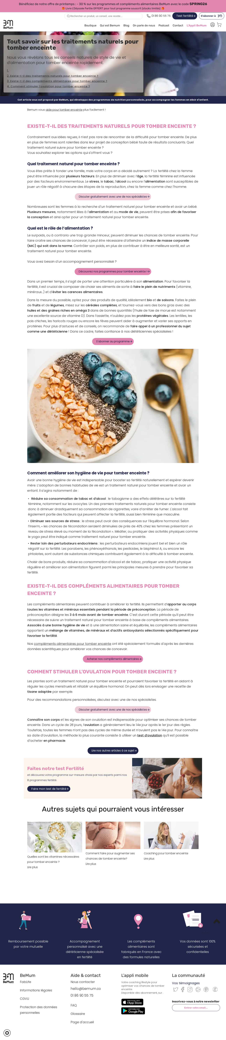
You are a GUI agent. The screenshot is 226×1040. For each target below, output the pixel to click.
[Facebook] (182, 991)
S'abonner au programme (113, 341)
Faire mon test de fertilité (48, 789)
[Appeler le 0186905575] (159, 16)
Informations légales (36, 990)
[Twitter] (175, 991)
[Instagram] (189, 991)
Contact (178, 25)
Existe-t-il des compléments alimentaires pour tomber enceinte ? (58, 81)
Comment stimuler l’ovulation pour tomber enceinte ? (50, 86)
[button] (7, 1033)
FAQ (74, 1005)
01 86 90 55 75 (82, 995)
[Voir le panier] (219, 25)
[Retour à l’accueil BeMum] (10, 978)
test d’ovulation (149, 735)
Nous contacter (83, 982)
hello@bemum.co (86, 988)
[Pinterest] (206, 991)
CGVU (24, 998)
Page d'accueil (82, 1022)
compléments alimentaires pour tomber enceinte (72, 644)
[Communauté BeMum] (215, 992)
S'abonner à (212, 16)
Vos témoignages (186, 983)
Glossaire (78, 1013)
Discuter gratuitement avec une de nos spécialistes (113, 196)
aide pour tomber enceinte (64, 110)
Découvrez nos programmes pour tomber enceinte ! (113, 271)
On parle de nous (144, 25)
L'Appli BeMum (197, 25)
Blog (126, 25)
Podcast (164, 25)
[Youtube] (198, 991)
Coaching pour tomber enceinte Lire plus (171, 853)
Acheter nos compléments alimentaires (113, 659)
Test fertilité (184, 16)
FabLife (25, 982)
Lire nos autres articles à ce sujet (113, 750)
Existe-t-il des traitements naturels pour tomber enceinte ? (54, 76)
